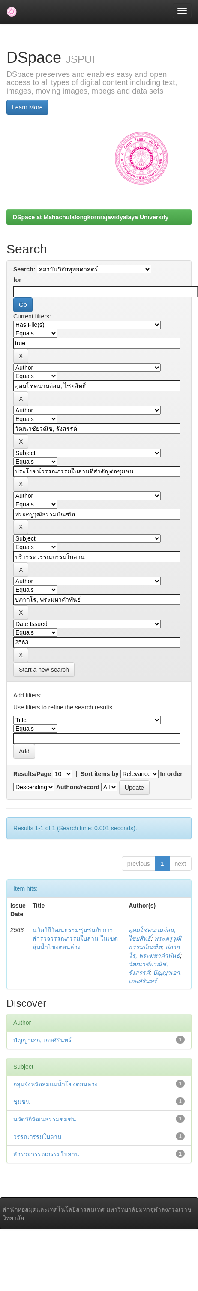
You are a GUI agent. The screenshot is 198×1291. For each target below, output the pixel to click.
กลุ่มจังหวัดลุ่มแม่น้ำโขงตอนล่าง (55, 1084)
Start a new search (44, 669)
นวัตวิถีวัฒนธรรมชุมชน (44, 1119)
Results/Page (32, 773)
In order (171, 773)
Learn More (27, 107)
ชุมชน (21, 1101)
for (17, 279)
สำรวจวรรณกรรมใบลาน (46, 1154)
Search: (24, 269)
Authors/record (77, 787)
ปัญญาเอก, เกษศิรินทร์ (42, 1040)
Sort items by (100, 773)
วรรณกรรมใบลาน (37, 1136)
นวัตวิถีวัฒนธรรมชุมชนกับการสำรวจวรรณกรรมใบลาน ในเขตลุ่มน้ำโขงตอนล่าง (75, 938)
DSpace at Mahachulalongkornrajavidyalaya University (90, 217)
